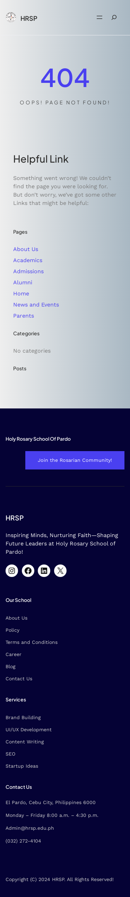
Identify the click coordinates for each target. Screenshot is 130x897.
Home (21, 293)
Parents (23, 315)
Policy (12, 630)
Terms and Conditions (32, 642)
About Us (25, 249)
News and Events (36, 304)
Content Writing (25, 741)
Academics (27, 260)
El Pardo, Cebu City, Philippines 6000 (51, 802)
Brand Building (23, 717)
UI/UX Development (29, 729)
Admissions (28, 271)
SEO (10, 754)
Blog (10, 666)
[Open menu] (99, 17)
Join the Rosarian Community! (75, 460)
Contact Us (19, 678)
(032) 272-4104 (23, 841)
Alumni (22, 282)
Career (13, 654)
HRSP (28, 18)
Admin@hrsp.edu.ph (30, 828)
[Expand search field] (114, 17)
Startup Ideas (22, 766)
